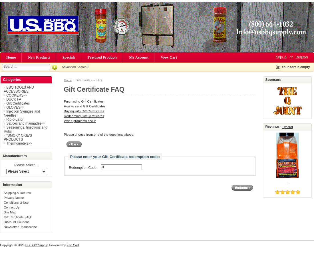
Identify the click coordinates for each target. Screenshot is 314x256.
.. (287, 182)
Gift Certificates (18, 103)
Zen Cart (73, 245)
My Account (139, 57)
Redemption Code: (83, 168)
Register (301, 57)
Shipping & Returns (17, 193)
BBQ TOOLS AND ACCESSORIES (19, 89)
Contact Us (11, 207)
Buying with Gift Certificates (84, 111)
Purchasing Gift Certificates (84, 101)
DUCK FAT (14, 99)
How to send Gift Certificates (85, 106)
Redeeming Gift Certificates (84, 116)
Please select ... (26, 165)
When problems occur (80, 121)
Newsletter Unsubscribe (20, 227)
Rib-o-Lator (14, 119)
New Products (39, 57)
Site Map (10, 212)
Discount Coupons (16, 222)
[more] (287, 127)
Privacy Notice (14, 197)
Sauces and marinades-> (25, 123)
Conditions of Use (16, 202)
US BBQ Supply (36, 245)
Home (11, 57)
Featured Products (102, 57)
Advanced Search (74, 67)
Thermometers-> (19, 143)
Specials (69, 57)
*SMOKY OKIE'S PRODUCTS (18, 137)
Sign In (281, 57)
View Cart (169, 57)
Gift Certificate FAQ (17, 217)
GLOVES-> (14, 107)
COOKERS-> (16, 95)
